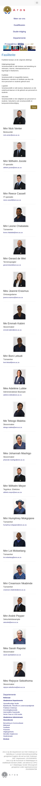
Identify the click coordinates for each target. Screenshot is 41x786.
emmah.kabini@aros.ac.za (12, 330)
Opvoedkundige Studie (11, 703)
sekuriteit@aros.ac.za (10, 622)
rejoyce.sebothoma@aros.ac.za (14, 687)
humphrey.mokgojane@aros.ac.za (14, 525)
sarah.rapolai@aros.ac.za (12, 655)
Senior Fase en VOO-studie (12, 714)
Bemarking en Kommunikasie (13, 723)
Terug (34, 107)
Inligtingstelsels (8, 732)
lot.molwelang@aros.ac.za (12, 557)
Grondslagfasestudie (10, 710)
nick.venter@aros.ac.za (11, 135)
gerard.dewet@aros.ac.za (12, 265)
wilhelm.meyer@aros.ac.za (12, 492)
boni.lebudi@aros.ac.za (11, 362)
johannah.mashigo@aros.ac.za (13, 460)
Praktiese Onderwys (10, 708)
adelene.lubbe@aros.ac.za (12, 395)
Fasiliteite (6, 727)
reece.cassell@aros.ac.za (12, 200)
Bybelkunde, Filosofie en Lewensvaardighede (18, 706)
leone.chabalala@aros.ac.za (13, 232)
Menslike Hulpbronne (10, 734)
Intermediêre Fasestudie (11, 712)
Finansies (6, 729)
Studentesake (8, 736)
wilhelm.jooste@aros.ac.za (12, 167)
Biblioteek (6, 725)
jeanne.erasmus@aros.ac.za (13, 297)
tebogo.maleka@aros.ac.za (12, 427)
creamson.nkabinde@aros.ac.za (14, 590)
